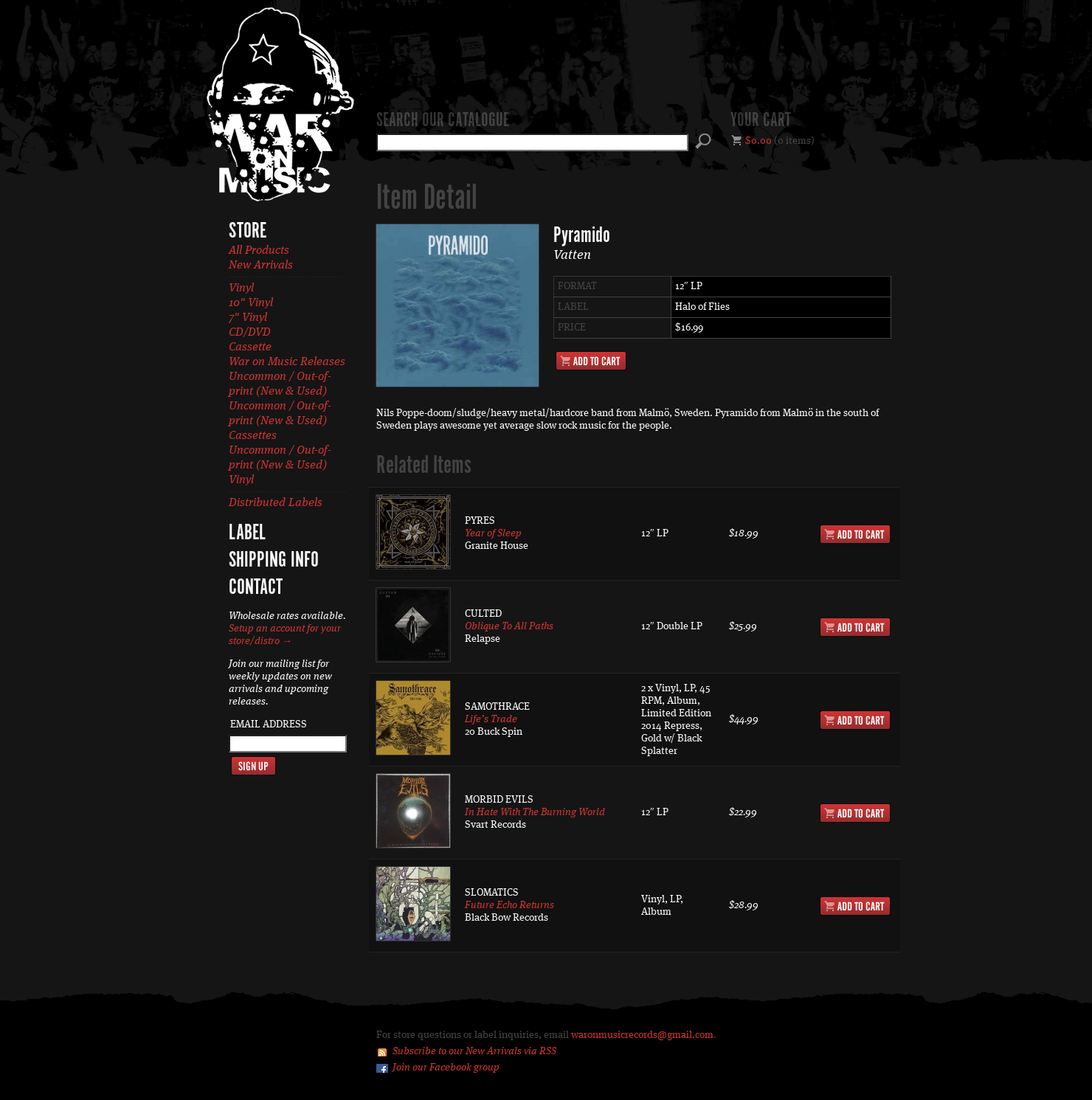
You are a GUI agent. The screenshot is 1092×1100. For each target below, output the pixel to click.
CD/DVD (250, 333)
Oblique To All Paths (509, 626)
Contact (256, 588)
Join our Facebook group (446, 1067)
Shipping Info (274, 561)
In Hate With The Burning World (535, 812)
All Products (259, 251)
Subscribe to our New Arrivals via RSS (474, 1051)
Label (247, 533)
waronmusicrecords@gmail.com (642, 1035)
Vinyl (241, 288)
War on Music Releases (287, 362)
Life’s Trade (491, 719)
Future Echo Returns (509, 905)
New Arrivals (261, 265)
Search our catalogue (442, 121)
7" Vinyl (248, 318)
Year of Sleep (493, 533)
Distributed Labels (275, 503)
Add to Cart (591, 361)
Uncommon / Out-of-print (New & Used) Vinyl (280, 465)
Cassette (250, 347)
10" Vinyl (251, 303)
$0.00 (758, 141)
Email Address (268, 724)
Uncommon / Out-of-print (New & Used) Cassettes (280, 421)
